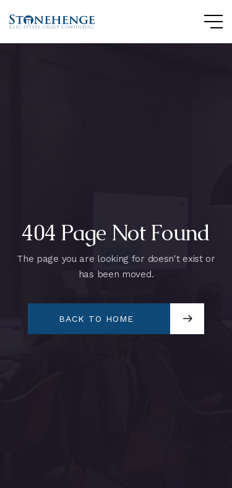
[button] (201, 21)
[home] (52, 22)
